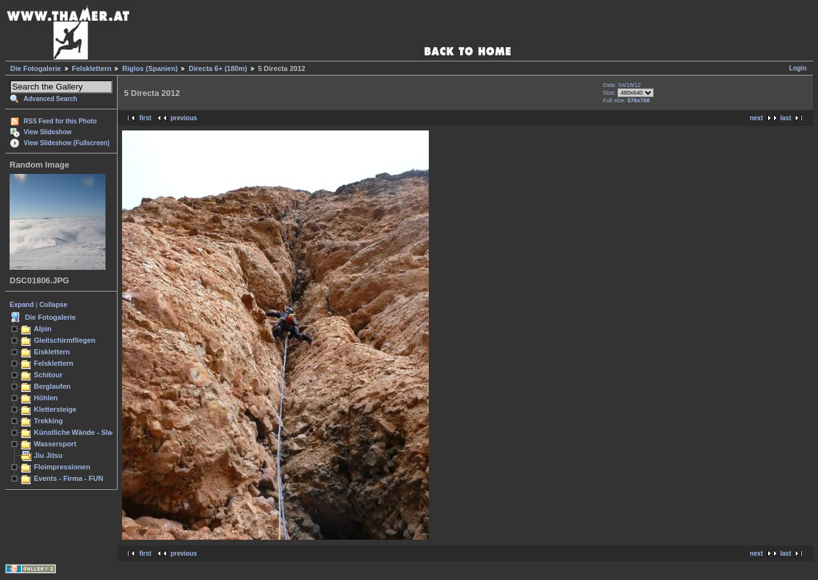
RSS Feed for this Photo (60, 121)
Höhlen (46, 398)
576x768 (639, 100)
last (785, 117)
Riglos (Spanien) (150, 68)
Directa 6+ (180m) (218, 68)
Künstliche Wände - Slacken (81, 432)
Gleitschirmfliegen (64, 340)
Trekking (48, 421)
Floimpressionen (62, 467)
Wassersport (55, 444)
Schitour (48, 375)
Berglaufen (52, 386)
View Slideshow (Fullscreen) (66, 142)
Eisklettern (52, 352)
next (756, 117)
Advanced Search (50, 98)
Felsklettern (92, 68)
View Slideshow (48, 132)
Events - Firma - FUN (68, 478)
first (145, 117)
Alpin (43, 329)
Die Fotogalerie (35, 68)
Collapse (54, 304)
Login (797, 68)
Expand (22, 304)
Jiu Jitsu (48, 455)
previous (184, 117)
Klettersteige (55, 409)
